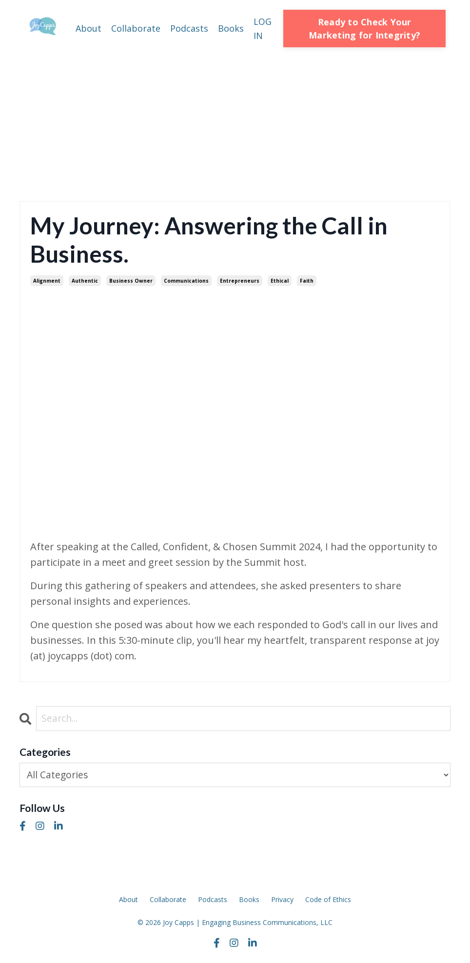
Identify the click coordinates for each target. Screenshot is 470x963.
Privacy (282, 900)
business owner (131, 280)
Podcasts (189, 28)
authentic (85, 280)
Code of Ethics (328, 900)
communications (186, 280)
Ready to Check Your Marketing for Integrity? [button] (364, 28)
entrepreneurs (239, 280)
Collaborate (135, 28)
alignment (46, 280)
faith (306, 280)
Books (231, 28)
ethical (280, 280)
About (88, 28)
